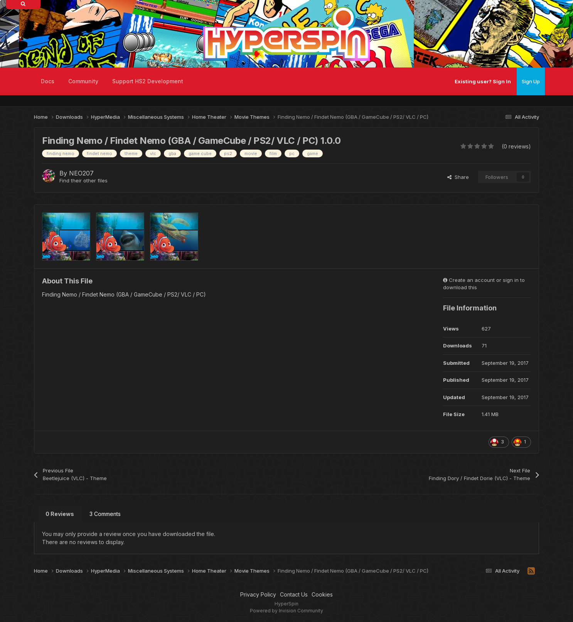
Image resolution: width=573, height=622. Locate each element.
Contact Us (294, 594)
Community (83, 81)
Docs (47, 81)
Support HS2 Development (147, 81)
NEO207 (81, 173)
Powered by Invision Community (286, 611)
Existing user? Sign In (483, 81)
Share (458, 177)
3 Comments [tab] (105, 514)
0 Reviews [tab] (60, 514)
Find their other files (83, 180)
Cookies (322, 594)
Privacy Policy (258, 594)
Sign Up (531, 81)
